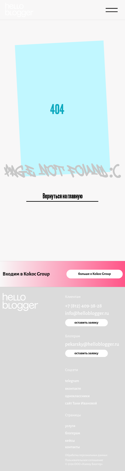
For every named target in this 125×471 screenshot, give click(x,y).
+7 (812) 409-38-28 (83, 305)
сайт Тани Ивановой (81, 403)
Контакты (72, 447)
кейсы (70, 441)
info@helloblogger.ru (87, 313)
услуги (70, 426)
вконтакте (73, 389)
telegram (72, 381)
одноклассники (77, 396)
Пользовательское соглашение (84, 460)
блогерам (72, 433)
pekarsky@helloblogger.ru (92, 344)
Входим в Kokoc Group (26, 274)
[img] (19, 10)
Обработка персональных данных (86, 455)
